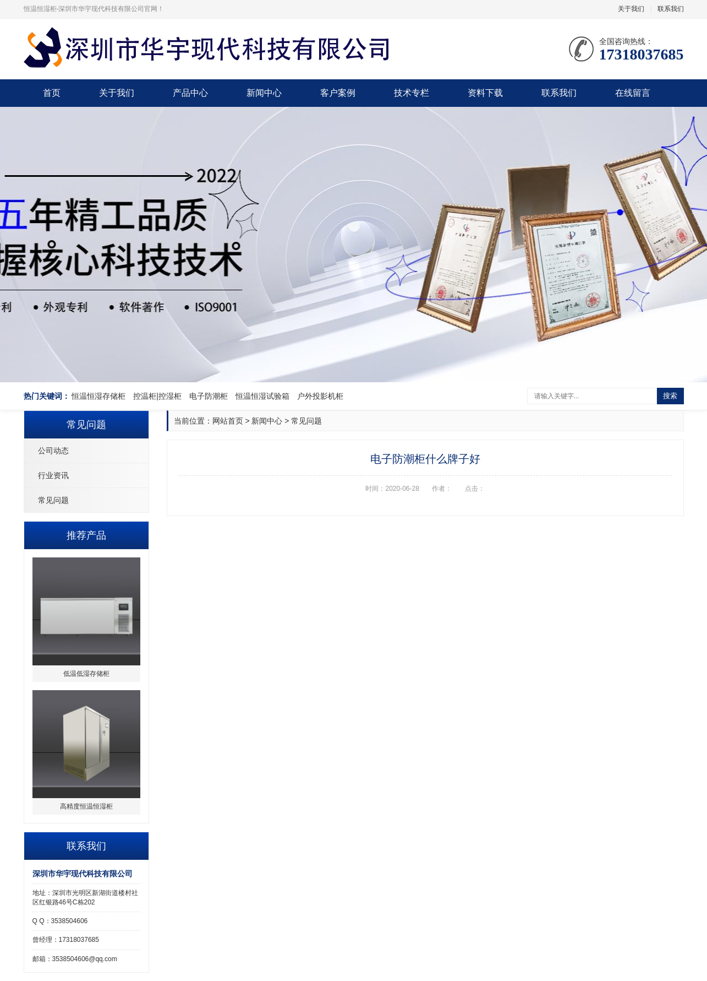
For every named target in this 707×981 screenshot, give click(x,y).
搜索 (670, 396)
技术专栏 (411, 92)
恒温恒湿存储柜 (98, 396)
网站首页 (227, 420)
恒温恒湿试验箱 (262, 396)
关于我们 (631, 9)
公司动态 (53, 450)
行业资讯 (53, 475)
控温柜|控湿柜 (157, 396)
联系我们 (670, 9)
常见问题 (53, 500)
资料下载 (485, 92)
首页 (52, 92)
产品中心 (190, 92)
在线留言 (632, 92)
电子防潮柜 (208, 396)
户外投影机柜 (320, 396)
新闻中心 (264, 92)
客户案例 (337, 92)
